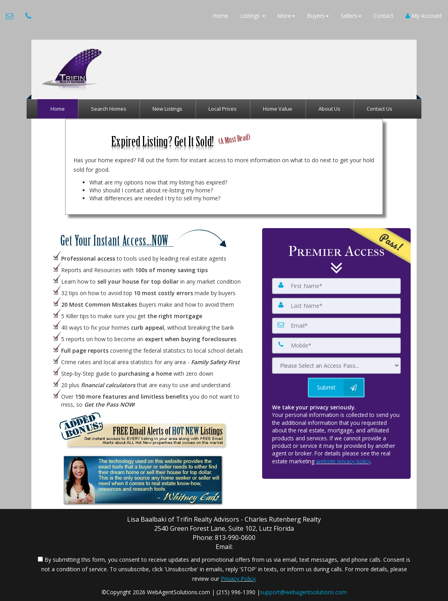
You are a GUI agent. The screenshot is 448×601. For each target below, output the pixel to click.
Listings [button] (252, 15)
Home (220, 15)
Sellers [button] (351, 15)
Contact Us (379, 108)
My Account (424, 15)
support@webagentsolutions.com (303, 592)
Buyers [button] (318, 15)
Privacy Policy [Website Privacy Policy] (238, 578)
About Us (329, 108)
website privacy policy (343, 461)
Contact (383, 15)
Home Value (277, 108)
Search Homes (108, 108)
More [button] (286, 15)
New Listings (167, 108)
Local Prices (223, 108)
